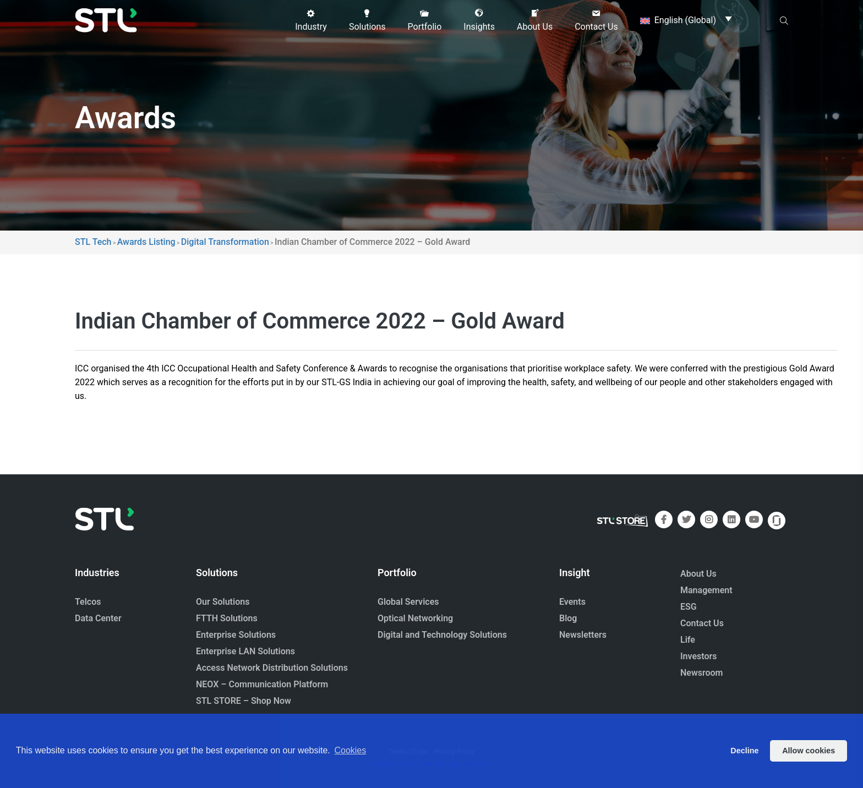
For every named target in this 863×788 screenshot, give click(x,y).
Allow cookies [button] (808, 750)
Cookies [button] (350, 750)
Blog (568, 618)
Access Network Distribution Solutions (272, 668)
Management (706, 590)
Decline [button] (744, 750)
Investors (698, 656)
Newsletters (583, 635)
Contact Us (702, 623)
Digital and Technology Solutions (442, 635)
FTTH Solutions (227, 618)
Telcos (88, 602)
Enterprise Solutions (236, 635)
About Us (698, 573)
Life (687, 639)
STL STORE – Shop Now (243, 701)
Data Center (98, 618)
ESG (688, 606)
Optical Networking (415, 618)
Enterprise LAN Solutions (245, 651)
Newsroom (701, 672)
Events (572, 602)
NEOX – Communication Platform (262, 684)
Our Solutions (222, 602)
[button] (311, 20)
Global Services (408, 602)
